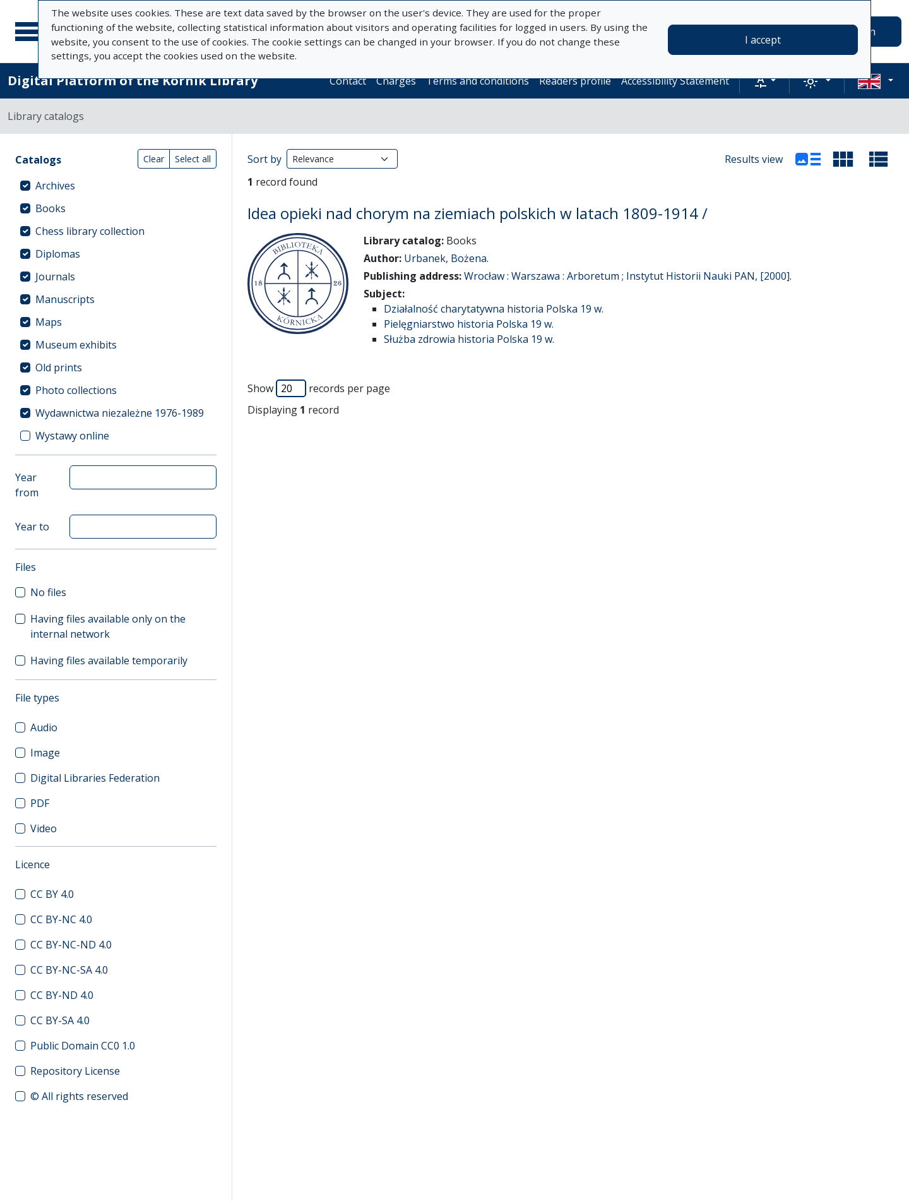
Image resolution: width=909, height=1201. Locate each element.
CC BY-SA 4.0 (60, 1020)
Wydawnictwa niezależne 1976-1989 (119, 413)
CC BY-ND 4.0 (61, 995)
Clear (153, 159)
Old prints (58, 367)
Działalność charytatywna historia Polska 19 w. (493, 309)
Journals (55, 277)
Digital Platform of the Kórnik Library (133, 80)
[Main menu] (31, 31)
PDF (39, 803)
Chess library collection (90, 231)
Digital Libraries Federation (95, 778)
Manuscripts (65, 299)
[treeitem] (116, 185)
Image (45, 753)
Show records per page (318, 388)
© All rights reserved (79, 1096)
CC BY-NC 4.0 (61, 919)
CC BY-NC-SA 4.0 (69, 970)
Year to (32, 527)
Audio (43, 727)
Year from (27, 484)
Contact (348, 81)
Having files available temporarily (108, 660)
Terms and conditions (477, 81)
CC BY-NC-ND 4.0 (71, 945)
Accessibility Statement (675, 81)
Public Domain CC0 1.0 (82, 1046)
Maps (48, 322)
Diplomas (57, 254)
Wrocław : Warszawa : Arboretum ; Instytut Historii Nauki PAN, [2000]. (628, 276)
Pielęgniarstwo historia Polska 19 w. (469, 324)
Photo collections (76, 390)
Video (43, 828)
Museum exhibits (76, 345)
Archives (55, 186)
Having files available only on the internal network (108, 626)
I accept (763, 40)
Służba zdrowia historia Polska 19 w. (469, 339)
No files (48, 592)
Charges (396, 81)
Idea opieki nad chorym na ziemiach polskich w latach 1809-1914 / (477, 213)
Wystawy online (72, 436)
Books (50, 208)
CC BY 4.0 (52, 894)
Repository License (75, 1071)
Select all (193, 159)
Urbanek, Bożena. (446, 258)
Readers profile (575, 81)
